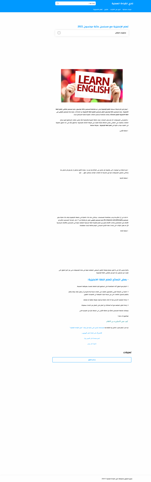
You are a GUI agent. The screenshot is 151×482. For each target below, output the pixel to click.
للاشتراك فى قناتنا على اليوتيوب (92, 333)
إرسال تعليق (92, 359)
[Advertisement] (91, 51)
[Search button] (58, 3)
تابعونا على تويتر (91, 343)
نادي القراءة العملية (122, 3)
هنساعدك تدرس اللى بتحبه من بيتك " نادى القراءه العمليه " (86, 327)
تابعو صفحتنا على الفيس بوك (92, 338)
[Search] (75, 3)
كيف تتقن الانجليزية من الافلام (117, 321)
